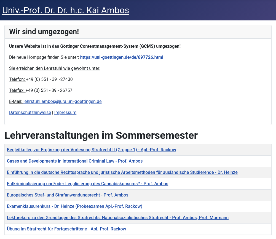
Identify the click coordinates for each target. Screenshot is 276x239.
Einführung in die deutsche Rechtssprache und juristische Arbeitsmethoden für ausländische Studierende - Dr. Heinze (122, 172)
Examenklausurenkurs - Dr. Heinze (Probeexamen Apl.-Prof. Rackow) (74, 206)
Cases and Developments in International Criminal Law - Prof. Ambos (75, 161)
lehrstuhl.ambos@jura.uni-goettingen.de (62, 101)
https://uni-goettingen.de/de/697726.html (122, 57)
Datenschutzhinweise (30, 112)
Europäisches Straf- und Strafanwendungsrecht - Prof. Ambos (67, 195)
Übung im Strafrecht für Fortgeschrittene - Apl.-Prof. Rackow (66, 229)
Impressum (65, 112)
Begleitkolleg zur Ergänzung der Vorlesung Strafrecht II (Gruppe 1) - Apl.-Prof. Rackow (91, 149)
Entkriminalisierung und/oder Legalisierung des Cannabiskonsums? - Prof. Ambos (87, 183)
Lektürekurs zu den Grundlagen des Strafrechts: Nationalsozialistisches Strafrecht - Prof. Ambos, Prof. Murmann (118, 217)
